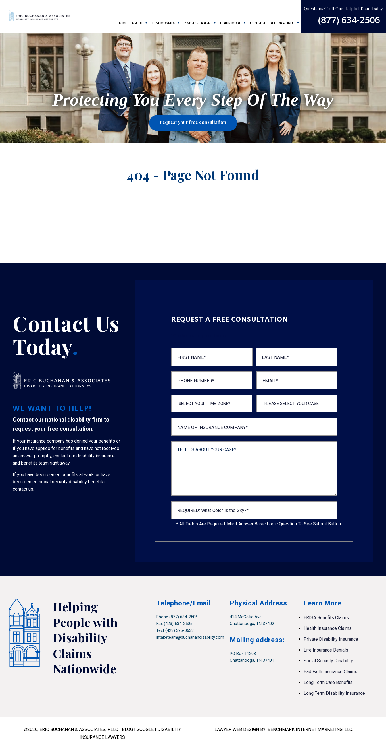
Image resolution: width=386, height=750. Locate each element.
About (137, 23)
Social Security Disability (328, 660)
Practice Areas (197, 23)
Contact (258, 23)
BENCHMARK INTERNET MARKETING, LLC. (310, 729)
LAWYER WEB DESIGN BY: (241, 729)
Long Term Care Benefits (328, 682)
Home (122, 23)
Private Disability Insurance (331, 639)
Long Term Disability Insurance (334, 693)
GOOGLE (145, 729)
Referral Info (282, 23)
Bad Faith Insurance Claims (330, 671)
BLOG (127, 729)
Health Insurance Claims (328, 628)
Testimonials (163, 23)
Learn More (230, 23)
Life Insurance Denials (326, 650)
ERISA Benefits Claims (326, 617)
